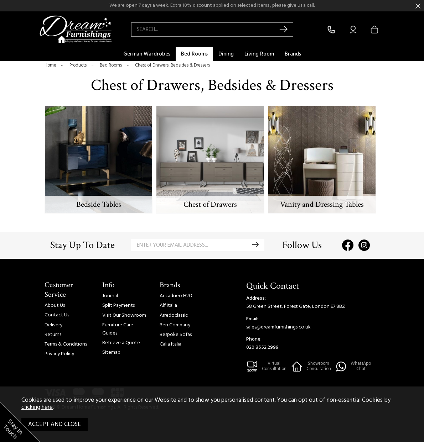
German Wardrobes (146, 54)
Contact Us (57, 315)
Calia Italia (170, 344)
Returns (53, 335)
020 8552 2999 (262, 347)
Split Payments (118, 305)
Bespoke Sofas (176, 335)
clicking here (37, 407)
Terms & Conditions (66, 344)
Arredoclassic (174, 315)
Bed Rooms (194, 54)
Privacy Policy (59, 354)
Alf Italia (168, 305)
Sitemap (111, 352)
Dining (226, 54)
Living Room (259, 54)
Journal (110, 296)
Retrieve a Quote (121, 343)
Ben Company (175, 325)
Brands (293, 54)
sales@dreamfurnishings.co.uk (278, 327)
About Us (55, 305)
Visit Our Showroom (124, 315)
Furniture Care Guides (117, 329)
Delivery (53, 325)
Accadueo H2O (176, 296)
